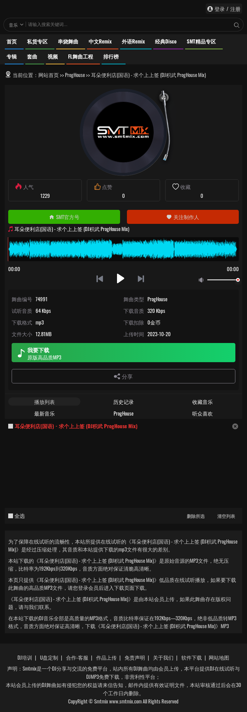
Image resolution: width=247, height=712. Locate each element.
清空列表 (226, 515)
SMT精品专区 (201, 41)
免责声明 (135, 657)
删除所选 (196, 515)
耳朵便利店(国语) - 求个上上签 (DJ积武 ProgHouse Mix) (76, 426)
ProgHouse (75, 74)
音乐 (13, 24)
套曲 (32, 56)
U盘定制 (49, 657)
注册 (235, 8)
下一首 (141, 278)
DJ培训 (24, 657)
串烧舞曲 (68, 41)
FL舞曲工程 (80, 56)
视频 (53, 56)
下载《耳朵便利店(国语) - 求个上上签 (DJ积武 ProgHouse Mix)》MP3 (157, 626)
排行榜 (111, 56)
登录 (219, 8)
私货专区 (37, 41)
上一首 (99, 278)
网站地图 (219, 657)
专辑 (11, 56)
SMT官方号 (64, 216)
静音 (202, 280)
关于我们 (163, 657)
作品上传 (106, 657)
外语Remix (133, 41)
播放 (120, 278)
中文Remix (100, 41)
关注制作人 (182, 216)
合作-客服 (77, 657)
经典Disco (166, 41)
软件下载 (191, 657)
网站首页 (48, 74)
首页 (11, 41)
